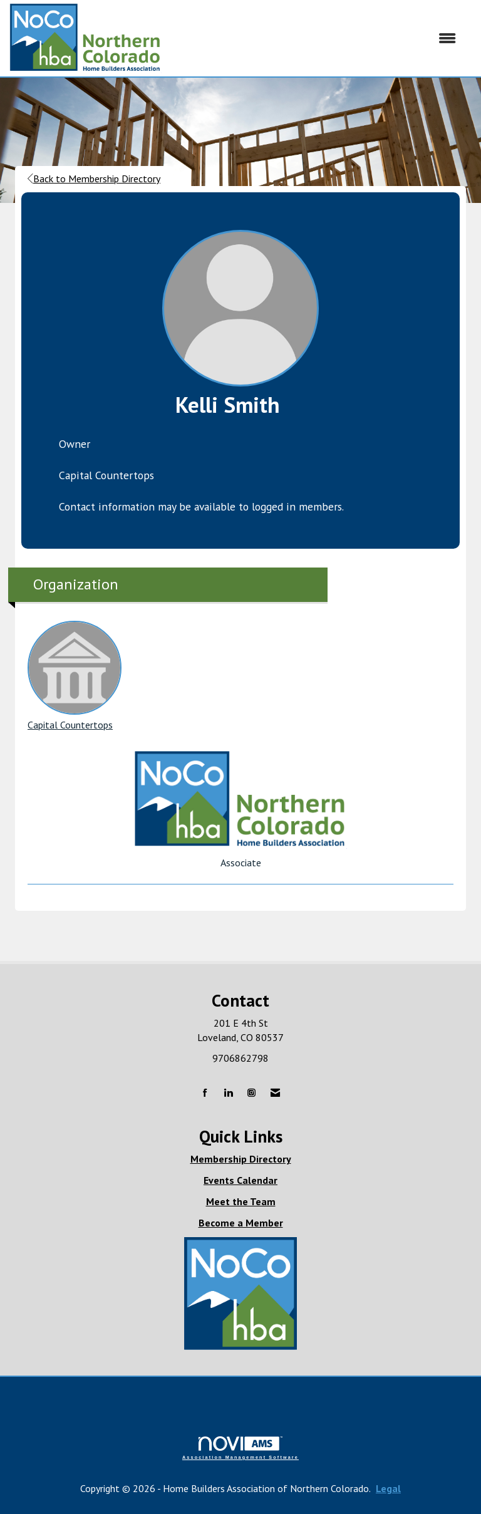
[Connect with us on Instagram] (251, 1093)
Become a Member (241, 1222)
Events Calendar (240, 1180)
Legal (388, 1488)
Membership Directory (240, 1159)
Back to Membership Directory (94, 178)
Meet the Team (241, 1201)
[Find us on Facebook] (205, 1093)
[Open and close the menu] (315, 38)
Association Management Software (240, 1448)
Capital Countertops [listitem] (75, 676)
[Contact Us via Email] (275, 1093)
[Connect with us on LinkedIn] (228, 1093)
